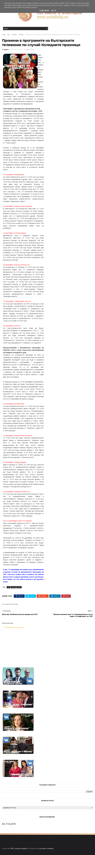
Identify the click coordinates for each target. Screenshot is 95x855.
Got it (53, 10)
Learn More (44, 10)
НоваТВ (21, 34)
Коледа (14, 34)
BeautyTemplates (21, 848)
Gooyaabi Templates (46, 848)
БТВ (8, 34)
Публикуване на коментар (14, 627)
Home (4, 34)
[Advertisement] (47, 646)
